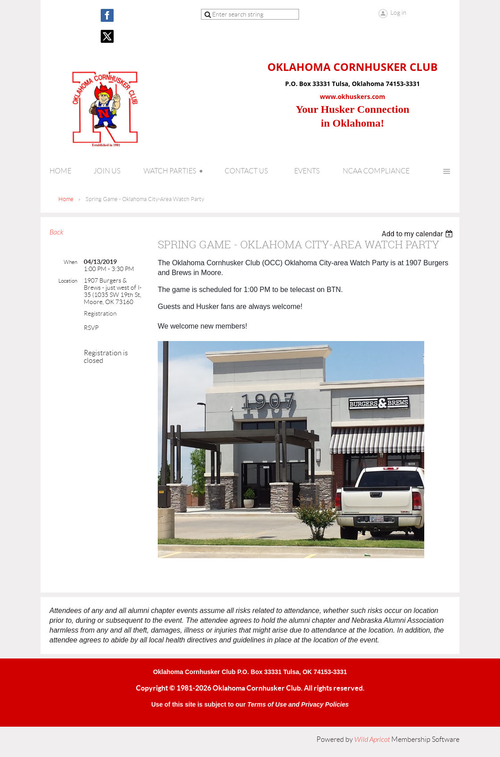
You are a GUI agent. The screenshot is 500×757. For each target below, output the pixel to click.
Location (67, 281)
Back (56, 232)
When (70, 262)
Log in (398, 12)
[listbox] (418, 233)
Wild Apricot (372, 740)
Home (66, 199)
